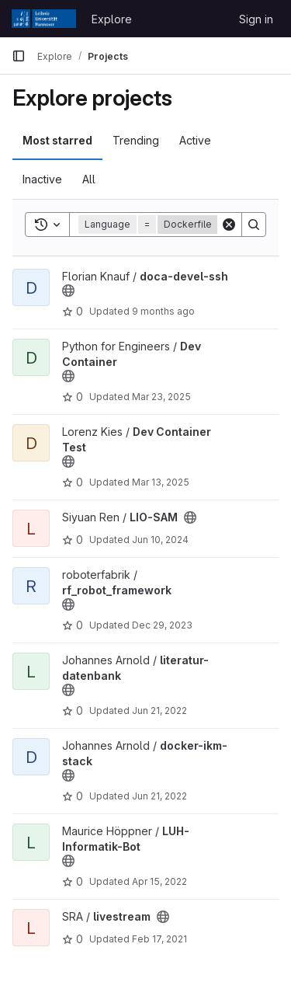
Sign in (256, 19)
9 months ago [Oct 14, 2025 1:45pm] (163, 311)
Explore (112, 19)
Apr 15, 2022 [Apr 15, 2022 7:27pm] (159, 881)
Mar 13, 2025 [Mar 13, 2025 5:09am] (160, 482)
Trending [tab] (136, 140)
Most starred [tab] (57, 140)
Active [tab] (195, 140)
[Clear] (229, 224)
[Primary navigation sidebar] (18, 56)
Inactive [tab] (42, 179)
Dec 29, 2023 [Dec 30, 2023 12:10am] (162, 625)
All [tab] (88, 179)
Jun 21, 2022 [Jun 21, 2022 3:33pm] (159, 710)
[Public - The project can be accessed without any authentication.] (68, 290)
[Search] (253, 224)
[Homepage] (44, 18)
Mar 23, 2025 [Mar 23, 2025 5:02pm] (161, 396)
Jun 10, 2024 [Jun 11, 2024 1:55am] (160, 539)
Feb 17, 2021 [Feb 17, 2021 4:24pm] (159, 939)
